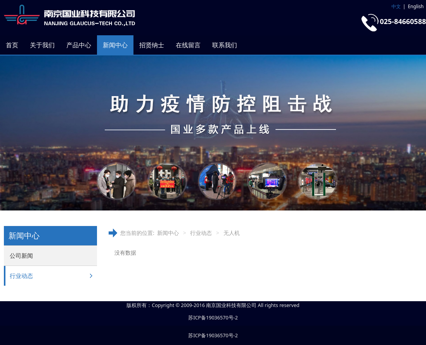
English (416, 6)
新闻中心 (115, 45)
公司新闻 (21, 255)
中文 (396, 6)
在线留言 (188, 45)
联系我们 (224, 45)
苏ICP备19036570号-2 (213, 317)
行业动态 (21, 275)
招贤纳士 (151, 45)
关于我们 (42, 45)
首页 (12, 45)
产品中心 (78, 45)
